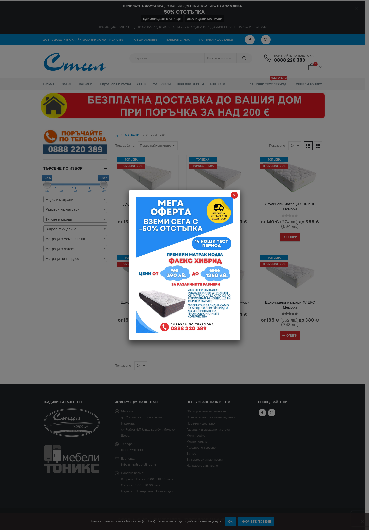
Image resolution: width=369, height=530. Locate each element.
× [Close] (234, 195)
